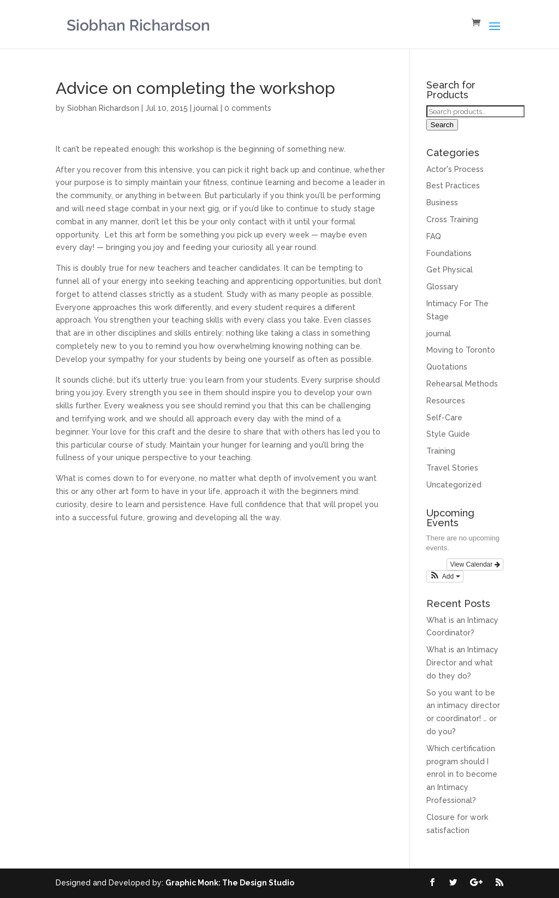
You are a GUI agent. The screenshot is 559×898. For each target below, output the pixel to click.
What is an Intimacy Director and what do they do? (462, 662)
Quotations (446, 366)
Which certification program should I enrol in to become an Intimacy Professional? (461, 774)
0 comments (247, 108)
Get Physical (449, 269)
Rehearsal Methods (462, 383)
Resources (445, 400)
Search (442, 125)
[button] (445, 576)
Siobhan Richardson (103, 108)
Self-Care (444, 417)
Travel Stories (452, 467)
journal (206, 108)
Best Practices (453, 185)
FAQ (433, 236)
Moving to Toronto (460, 350)
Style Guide (448, 434)
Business (442, 202)
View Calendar (474, 564)
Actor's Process (455, 169)
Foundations (449, 253)
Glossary (442, 286)
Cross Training (452, 219)
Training (440, 451)
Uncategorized (453, 484)
